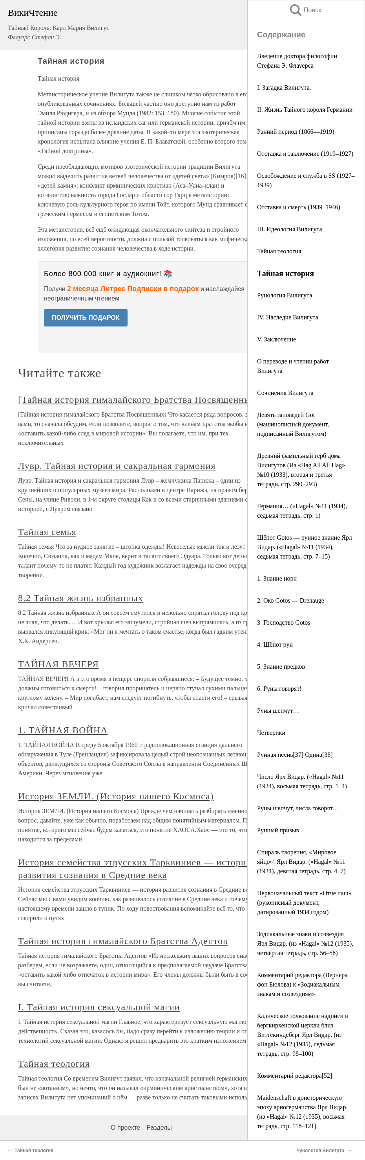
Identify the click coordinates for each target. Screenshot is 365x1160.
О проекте (125, 1127)
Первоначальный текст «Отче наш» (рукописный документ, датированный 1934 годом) (304, 902)
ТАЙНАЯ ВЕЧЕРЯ (58, 664)
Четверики (271, 732)
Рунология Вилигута (284, 295)
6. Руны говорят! (279, 688)
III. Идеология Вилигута (289, 229)
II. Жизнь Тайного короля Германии (304, 109)
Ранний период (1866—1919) (295, 131)
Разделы (159, 1127)
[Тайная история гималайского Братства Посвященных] (138, 400)
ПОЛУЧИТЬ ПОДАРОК (86, 317)
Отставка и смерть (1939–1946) (298, 207)
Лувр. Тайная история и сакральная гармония (116, 466)
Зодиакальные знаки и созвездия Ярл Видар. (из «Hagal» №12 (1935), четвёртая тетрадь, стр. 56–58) (305, 943)
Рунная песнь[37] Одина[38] (295, 754)
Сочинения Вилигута (285, 392)
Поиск (305, 10)
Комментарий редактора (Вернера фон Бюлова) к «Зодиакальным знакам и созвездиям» (302, 984)
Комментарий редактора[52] (294, 1075)
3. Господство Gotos (283, 622)
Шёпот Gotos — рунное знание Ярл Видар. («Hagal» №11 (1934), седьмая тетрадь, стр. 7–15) (304, 547)
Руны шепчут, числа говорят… (298, 808)
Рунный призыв (278, 830)
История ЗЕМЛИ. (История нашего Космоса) (116, 796)
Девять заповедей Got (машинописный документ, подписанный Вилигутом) (293, 424)
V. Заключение (276, 339)
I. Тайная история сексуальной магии (99, 1007)
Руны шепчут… (278, 710)
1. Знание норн (277, 578)
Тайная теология (279, 251)
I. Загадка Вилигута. (284, 87)
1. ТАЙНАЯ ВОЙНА (63, 730)
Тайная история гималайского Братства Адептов (123, 941)
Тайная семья (47, 532)
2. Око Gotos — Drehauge (290, 600)
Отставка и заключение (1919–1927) (305, 153)
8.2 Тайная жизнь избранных (80, 598)
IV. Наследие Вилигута (287, 317)
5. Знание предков (281, 666)
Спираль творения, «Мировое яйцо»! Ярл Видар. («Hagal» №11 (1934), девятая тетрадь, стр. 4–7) (301, 861)
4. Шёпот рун (275, 644)
